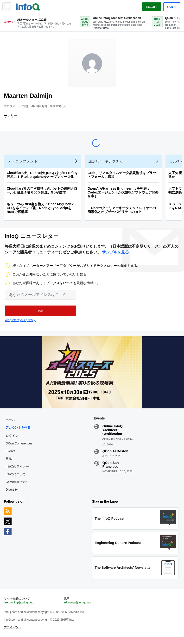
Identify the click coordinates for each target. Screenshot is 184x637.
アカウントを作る (18, 427)
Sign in (171, 6)
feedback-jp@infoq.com (19, 602)
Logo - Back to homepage (28, 6)
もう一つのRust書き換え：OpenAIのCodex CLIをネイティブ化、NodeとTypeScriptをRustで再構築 (40, 208)
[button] (40, 311)
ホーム (10, 420)
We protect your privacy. (20, 320)
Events (10, 451)
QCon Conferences (19, 443)
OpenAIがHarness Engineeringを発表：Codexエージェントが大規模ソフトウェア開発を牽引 (123, 192)
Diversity (12, 489)
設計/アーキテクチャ (106, 161)
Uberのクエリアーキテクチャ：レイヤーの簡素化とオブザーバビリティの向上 (122, 210)
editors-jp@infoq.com (77, 602)
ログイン (12, 435)
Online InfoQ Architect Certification (112, 430)
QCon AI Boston (115, 451)
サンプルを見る (115, 252)
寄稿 (9, 459)
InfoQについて (16, 474)
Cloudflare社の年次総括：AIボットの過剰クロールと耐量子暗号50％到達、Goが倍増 (42, 190)
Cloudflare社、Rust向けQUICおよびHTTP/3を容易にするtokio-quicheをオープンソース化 (42, 175)
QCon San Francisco (110, 464)
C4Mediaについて (18, 482)
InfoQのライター (17, 466)
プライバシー (12, 627)
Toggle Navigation (6, 6)
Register (151, 6)
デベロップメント (23, 161)
